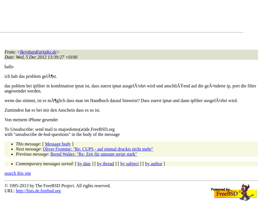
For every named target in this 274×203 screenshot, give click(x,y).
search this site (18, 173)
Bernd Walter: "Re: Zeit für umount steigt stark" (93, 154)
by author (153, 163)
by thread (105, 163)
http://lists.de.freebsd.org (38, 190)
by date (84, 163)
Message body (58, 144)
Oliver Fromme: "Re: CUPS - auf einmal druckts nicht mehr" (98, 149)
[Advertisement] (107, 17)
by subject (130, 163)
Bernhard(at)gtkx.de (38, 52)
